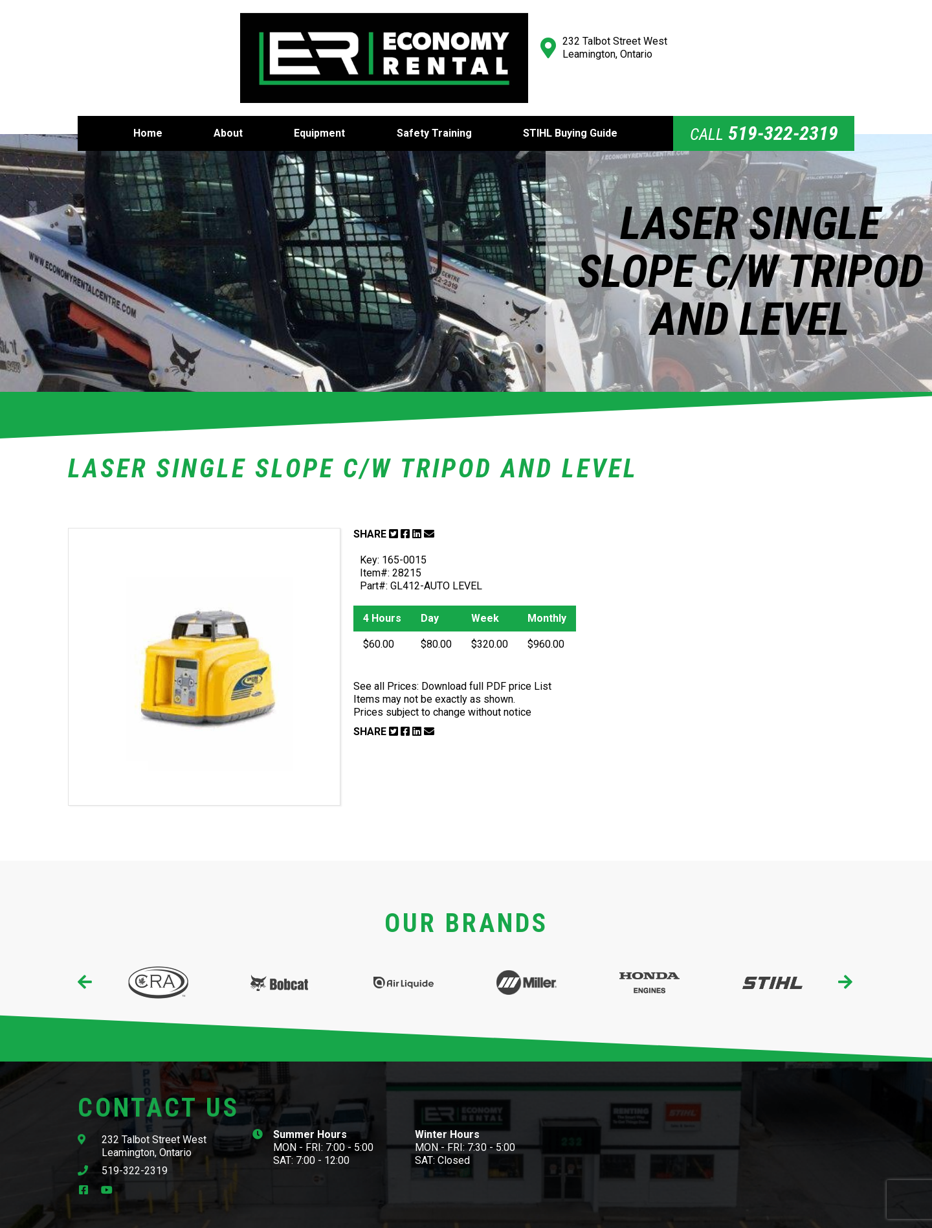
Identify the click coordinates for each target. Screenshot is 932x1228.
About (228, 104)
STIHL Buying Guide (570, 104)
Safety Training (434, 104)
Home (147, 104)
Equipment (319, 104)
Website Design (506, 1213)
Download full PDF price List (486, 657)
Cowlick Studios (596, 1213)
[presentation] (86, 953)
